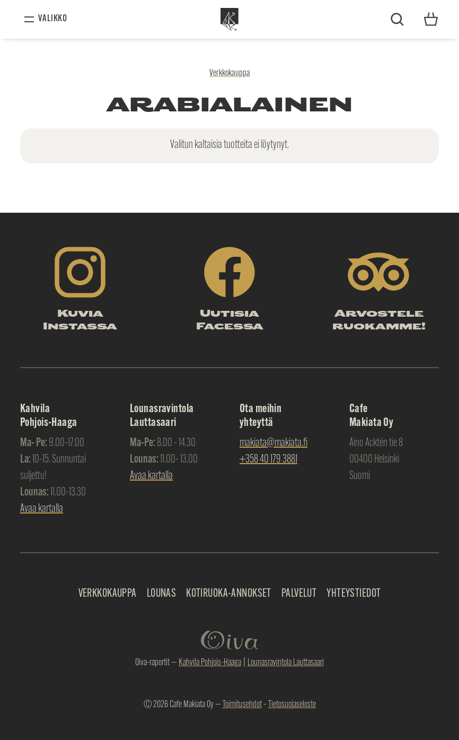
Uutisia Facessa (229, 321)
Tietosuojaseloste (292, 704)
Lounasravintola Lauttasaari (286, 662)
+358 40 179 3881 (268, 459)
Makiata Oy (229, 19)
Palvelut (298, 593)
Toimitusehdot (242, 704)
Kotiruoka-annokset (228, 593)
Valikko (52, 18)
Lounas (161, 593)
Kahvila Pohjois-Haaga (210, 662)
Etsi (397, 19)
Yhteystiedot (431, 19)
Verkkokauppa (229, 73)
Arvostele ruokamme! (379, 321)
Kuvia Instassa (80, 321)
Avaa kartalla (41, 509)
